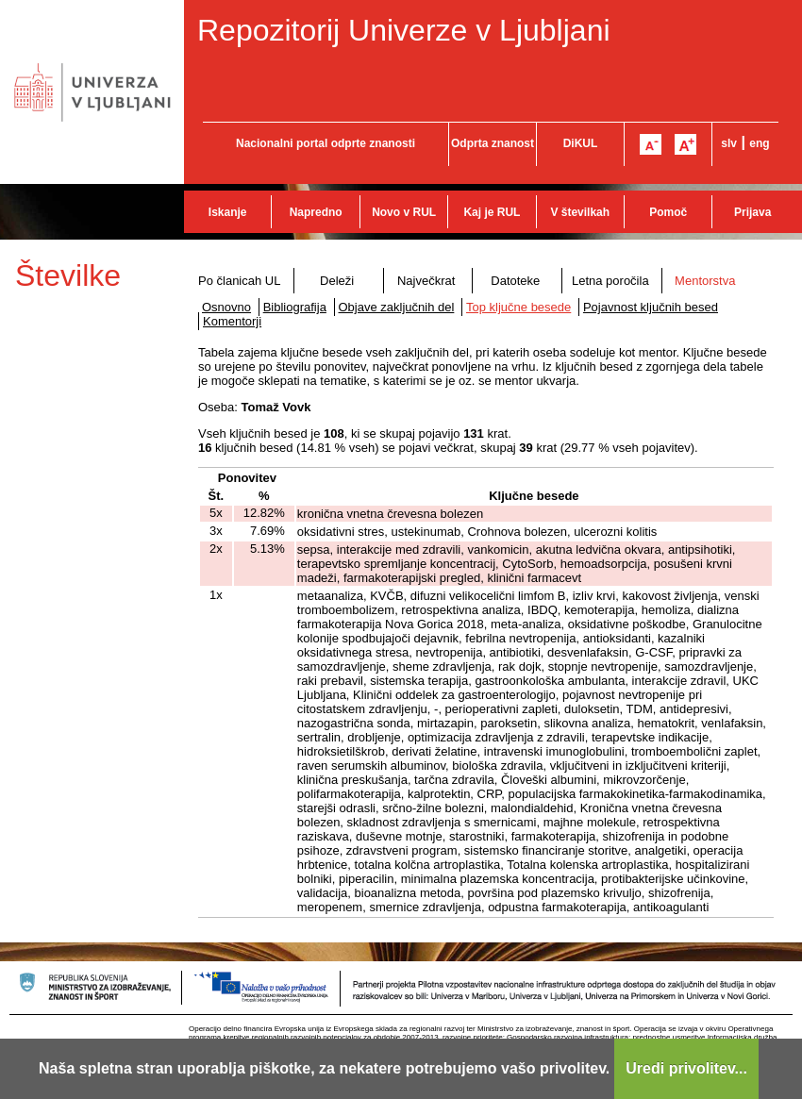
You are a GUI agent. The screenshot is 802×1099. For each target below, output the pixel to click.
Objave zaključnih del (397, 307)
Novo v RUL (404, 212)
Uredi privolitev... (686, 1068)
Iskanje (228, 212)
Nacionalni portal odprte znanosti (325, 143)
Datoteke (515, 281)
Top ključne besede (518, 307)
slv (729, 143)
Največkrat (426, 281)
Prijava (752, 212)
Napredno (316, 212)
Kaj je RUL (491, 212)
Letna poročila (610, 281)
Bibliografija (294, 307)
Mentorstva (705, 281)
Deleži (337, 281)
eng (759, 143)
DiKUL (580, 143)
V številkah (580, 212)
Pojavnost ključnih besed (650, 307)
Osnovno (226, 307)
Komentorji (232, 321)
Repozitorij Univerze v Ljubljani (403, 30)
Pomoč (668, 212)
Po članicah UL (239, 281)
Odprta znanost (492, 143)
